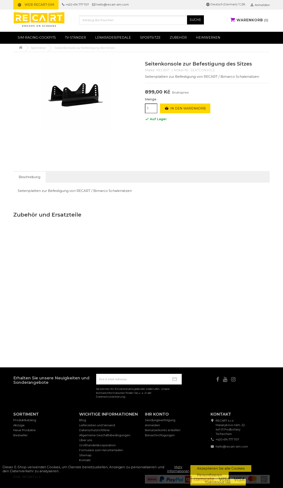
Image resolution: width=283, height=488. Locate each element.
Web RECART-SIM (36, 4)
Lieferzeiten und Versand (97, 425)
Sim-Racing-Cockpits (37, 38)
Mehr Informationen (178, 469)
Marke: (150, 70)
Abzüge (19, 425)
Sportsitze (150, 38)
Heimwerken (208, 38)
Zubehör (178, 38)
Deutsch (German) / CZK (225, 4)
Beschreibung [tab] (29, 177)
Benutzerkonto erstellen (162, 430)
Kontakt (85, 460)
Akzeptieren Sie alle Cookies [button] (221, 468)
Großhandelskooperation (97, 445)
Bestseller (20, 435)
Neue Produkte (24, 430)
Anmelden (152, 425)
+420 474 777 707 (75, 4)
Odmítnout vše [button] (218, 482)
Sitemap (85, 455)
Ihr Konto (157, 414)
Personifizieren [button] (209, 475)
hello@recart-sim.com (110, 4)
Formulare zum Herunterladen (101, 450)
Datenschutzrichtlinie (94, 430)
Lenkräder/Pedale (113, 38)
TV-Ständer (75, 38)
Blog (82, 420)
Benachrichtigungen (160, 435)
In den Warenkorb (185, 108)
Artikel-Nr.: (182, 70)
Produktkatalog (24, 420)
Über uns (85, 440)
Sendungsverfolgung (160, 420)
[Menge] (151, 108)
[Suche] (141, 20)
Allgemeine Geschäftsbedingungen (104, 435)
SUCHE (195, 20)
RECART (163, 70)
